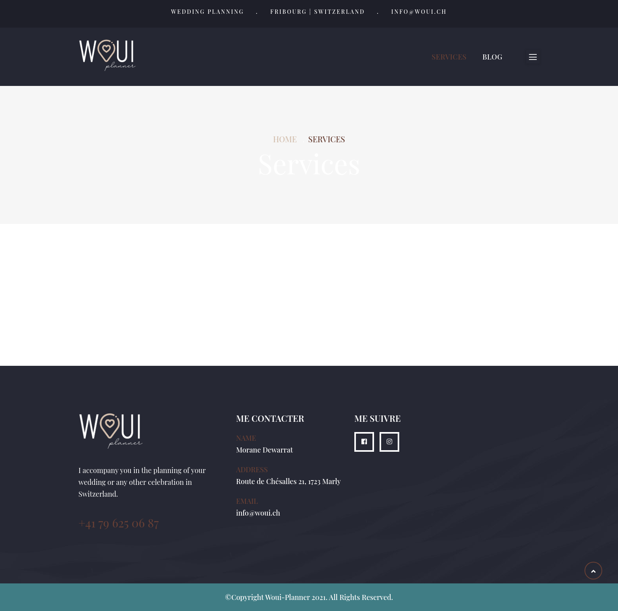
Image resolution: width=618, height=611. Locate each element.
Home (285, 139)
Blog (492, 56)
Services (449, 56)
